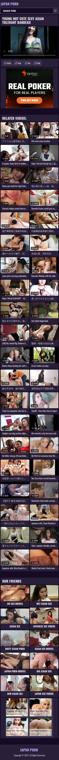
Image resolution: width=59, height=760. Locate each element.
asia (38, 63)
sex (29, 63)
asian (9, 63)
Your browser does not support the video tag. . (29, 42)
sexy (19, 63)
